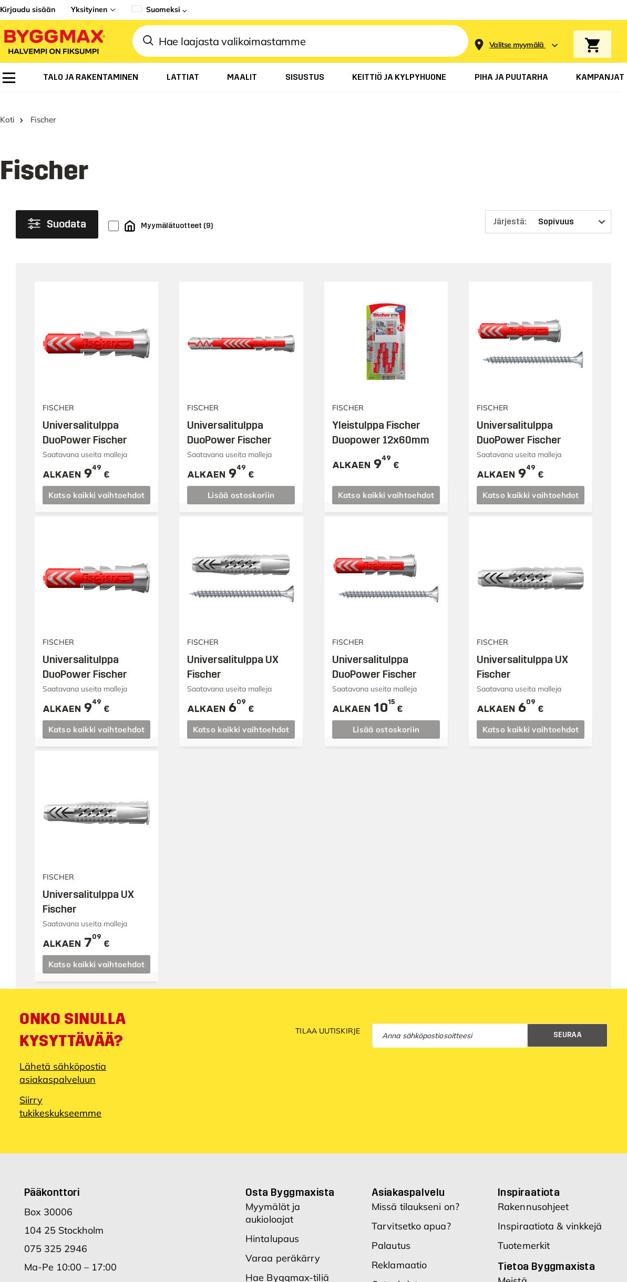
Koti (7, 110)
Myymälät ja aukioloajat (272, 1203)
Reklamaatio (399, 1255)
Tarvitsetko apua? (411, 1217)
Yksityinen (89, 9)
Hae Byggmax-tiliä (287, 1268)
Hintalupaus (272, 1229)
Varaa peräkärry (283, 1249)
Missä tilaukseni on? (415, 1197)
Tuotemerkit (524, 1236)
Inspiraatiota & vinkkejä (550, 1217)
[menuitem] (9, 78)
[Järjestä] (548, 212)
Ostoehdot (395, 1275)
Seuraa (567, 1025)
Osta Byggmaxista (289, 1182)
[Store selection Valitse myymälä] (517, 45)
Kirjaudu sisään (27, 9)
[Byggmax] (53, 41)
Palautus (391, 1236)
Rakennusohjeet (533, 1197)
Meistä (512, 1271)
